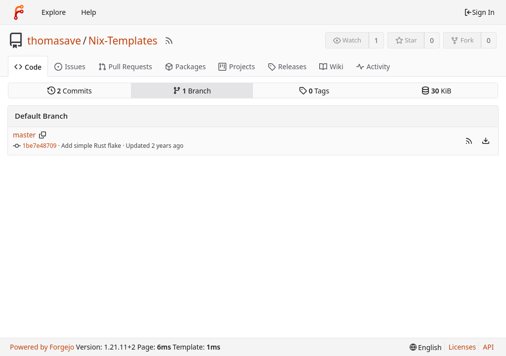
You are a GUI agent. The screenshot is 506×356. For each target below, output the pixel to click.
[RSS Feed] (169, 40)
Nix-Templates (123, 40)
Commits (69, 90)
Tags (314, 90)
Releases (287, 66)
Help (88, 12)
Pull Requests (125, 66)
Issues (69, 66)
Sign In (479, 12)
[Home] (19, 12)
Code (28, 67)
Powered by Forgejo (42, 347)
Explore (54, 12)
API (488, 347)
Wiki (331, 66)
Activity (373, 66)
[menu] (485, 141)
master (24, 134)
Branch (192, 90)
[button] (469, 141)
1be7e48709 (40, 145)
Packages (185, 66)
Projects (236, 66)
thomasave (54, 40)
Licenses (462, 347)
